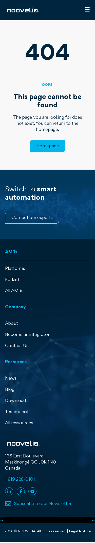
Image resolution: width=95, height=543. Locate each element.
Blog (9, 389)
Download (15, 400)
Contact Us (16, 345)
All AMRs (14, 290)
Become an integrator (27, 334)
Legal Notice (80, 531)
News (11, 378)
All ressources (19, 422)
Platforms (15, 268)
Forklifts (13, 279)
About (11, 323)
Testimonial (16, 411)
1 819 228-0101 (20, 479)
